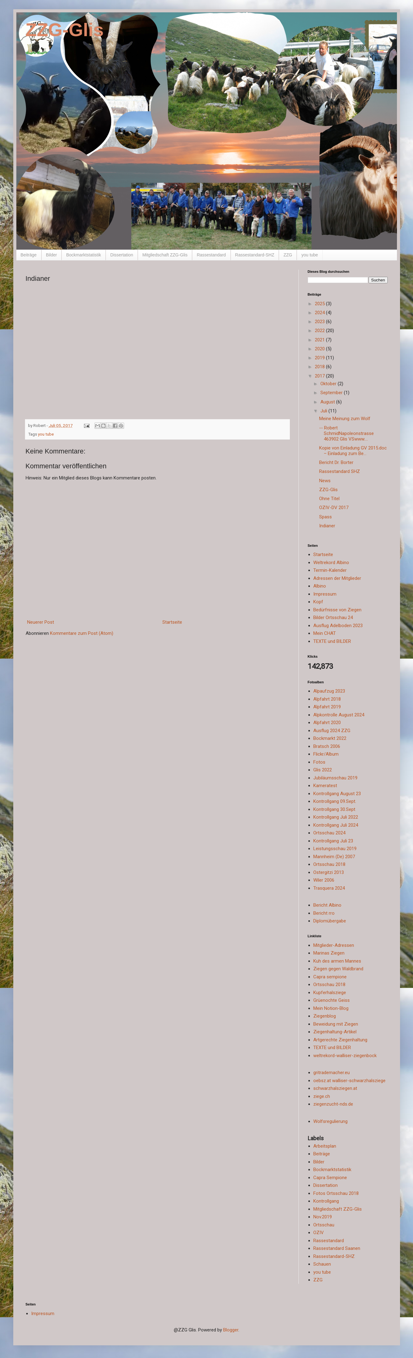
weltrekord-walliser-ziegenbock (345, 1055)
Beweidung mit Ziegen (335, 1024)
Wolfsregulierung (330, 1121)
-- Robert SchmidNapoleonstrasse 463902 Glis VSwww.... (346, 433)
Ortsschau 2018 (329, 864)
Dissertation (121, 254)
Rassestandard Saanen (336, 1248)
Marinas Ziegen (328, 953)
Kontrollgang (326, 1201)
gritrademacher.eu (331, 1072)
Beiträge (29, 254)
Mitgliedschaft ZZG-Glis (164, 254)
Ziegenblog (324, 1016)
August (328, 402)
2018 (320, 366)
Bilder (51, 254)
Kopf (318, 602)
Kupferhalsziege (329, 992)
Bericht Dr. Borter (336, 462)
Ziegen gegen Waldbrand (338, 969)
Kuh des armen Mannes (337, 961)
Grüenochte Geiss (331, 1000)
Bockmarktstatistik (83, 254)
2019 (320, 358)
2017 (320, 376)
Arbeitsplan (324, 1146)
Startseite (172, 622)
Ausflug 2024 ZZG (331, 730)
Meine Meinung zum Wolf (344, 418)
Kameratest (325, 785)
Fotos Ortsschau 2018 (336, 1193)
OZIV (318, 1232)
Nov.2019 (322, 1217)
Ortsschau (323, 1225)
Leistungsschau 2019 (335, 848)
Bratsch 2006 (326, 746)
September (332, 392)
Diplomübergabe (329, 921)
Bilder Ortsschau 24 (333, 617)
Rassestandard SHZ (339, 471)
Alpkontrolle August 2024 (338, 715)
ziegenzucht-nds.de (333, 1104)
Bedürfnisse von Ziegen (337, 610)
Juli (324, 411)
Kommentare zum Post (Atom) (81, 633)
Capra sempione (330, 977)
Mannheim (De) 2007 (334, 856)
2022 (320, 330)
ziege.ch (321, 1096)
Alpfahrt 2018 (327, 699)
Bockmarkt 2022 (329, 738)
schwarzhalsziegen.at (335, 1088)
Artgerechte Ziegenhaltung (340, 1040)
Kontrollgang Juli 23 (333, 841)
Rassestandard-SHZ (254, 254)
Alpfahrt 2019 (327, 707)
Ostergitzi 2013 (328, 872)
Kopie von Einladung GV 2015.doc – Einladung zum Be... (353, 450)
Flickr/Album (326, 754)
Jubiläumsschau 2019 (335, 778)
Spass (325, 517)
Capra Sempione (330, 1177)
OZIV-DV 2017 (333, 507)
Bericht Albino (327, 905)
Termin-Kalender (330, 570)
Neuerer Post (40, 622)
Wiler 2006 (323, 880)
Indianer (327, 526)
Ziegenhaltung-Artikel (335, 1032)
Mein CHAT (324, 633)
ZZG (287, 254)
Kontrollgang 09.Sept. (334, 801)
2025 (320, 303)
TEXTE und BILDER (332, 641)
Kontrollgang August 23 (337, 793)
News (325, 480)
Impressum (324, 594)
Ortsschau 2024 (329, 833)
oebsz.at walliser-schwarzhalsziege (349, 1080)
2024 (320, 312)
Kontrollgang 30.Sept (334, 809)
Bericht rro (324, 913)
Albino (319, 586)
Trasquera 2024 (329, 888)
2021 (320, 340)
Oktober (329, 383)
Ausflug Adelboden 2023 (338, 625)
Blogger (230, 1330)
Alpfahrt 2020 (327, 722)
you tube (309, 254)
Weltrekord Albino (331, 562)
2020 (320, 349)
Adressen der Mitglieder (337, 578)
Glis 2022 (322, 770)
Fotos (319, 762)
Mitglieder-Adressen (333, 945)
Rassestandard (211, 254)
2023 (320, 321)
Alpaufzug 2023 (329, 691)
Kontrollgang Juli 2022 (335, 817)
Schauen (322, 1264)
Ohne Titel (329, 498)
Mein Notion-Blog (330, 1008)
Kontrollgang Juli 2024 (335, 825)
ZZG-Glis (65, 29)
